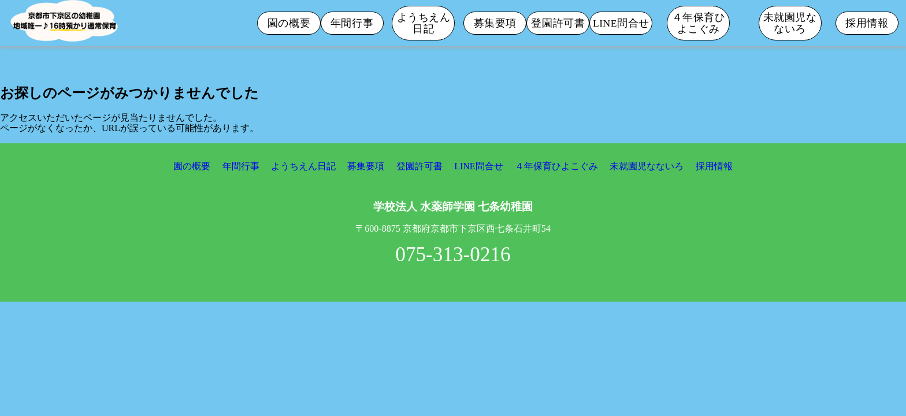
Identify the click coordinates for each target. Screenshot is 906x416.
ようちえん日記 (424, 23)
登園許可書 (558, 23)
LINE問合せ (621, 23)
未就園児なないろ (790, 23)
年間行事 (352, 23)
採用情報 (866, 23)
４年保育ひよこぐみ (699, 23)
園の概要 (289, 23)
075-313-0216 (452, 254)
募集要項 (495, 23)
